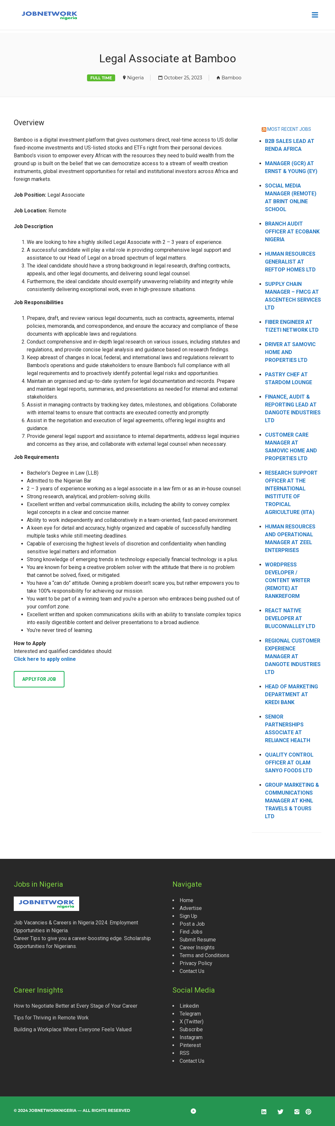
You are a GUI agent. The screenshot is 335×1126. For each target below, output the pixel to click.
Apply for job (39, 679)
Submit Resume (198, 940)
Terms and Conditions (204, 955)
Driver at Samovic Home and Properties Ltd (290, 352)
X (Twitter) (191, 1021)
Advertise (191, 908)
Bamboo (231, 78)
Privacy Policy (196, 963)
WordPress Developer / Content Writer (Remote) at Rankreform (287, 580)
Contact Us (192, 971)
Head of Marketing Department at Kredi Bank (291, 694)
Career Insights (197, 947)
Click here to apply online (45, 659)
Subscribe (191, 1029)
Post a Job (192, 924)
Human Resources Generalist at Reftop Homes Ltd (290, 262)
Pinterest (190, 1045)
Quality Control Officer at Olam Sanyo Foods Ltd (289, 763)
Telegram (190, 1014)
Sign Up (188, 916)
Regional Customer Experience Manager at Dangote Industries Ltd (293, 656)
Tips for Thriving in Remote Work (51, 1018)
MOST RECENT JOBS (289, 129)
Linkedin (189, 1006)
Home (186, 900)
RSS (184, 1053)
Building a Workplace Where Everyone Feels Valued (73, 1029)
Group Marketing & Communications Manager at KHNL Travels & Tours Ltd (292, 801)
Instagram (191, 1037)
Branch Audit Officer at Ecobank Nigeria (292, 232)
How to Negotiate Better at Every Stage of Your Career (75, 1006)
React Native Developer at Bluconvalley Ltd (290, 618)
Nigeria (135, 78)
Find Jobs (191, 932)
